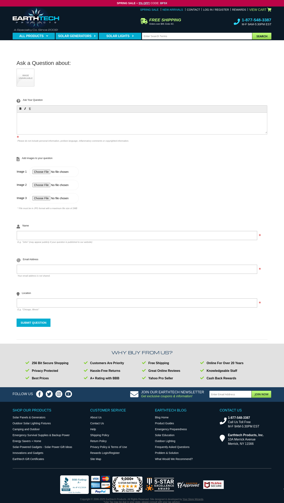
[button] (20, 108)
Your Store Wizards (193, 499)
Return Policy (98, 441)
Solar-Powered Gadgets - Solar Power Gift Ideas (42, 447)
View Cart (260, 9)
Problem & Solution (167, 452)
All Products (31, 36)
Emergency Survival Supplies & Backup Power (41, 435)
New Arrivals (173, 9)
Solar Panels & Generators (29, 417)
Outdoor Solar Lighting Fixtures (32, 423)
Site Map (95, 459)
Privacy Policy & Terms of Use (108, 447)
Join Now (261, 394)
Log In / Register (216, 9)
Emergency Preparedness (171, 429)
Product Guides (164, 423)
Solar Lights (117, 36)
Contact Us (97, 423)
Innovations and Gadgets (28, 452)
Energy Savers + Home (27, 441)
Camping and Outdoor (26, 429)
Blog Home (162, 417)
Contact (193, 9)
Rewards (239, 9)
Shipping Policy (99, 435)
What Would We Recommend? (174, 459)
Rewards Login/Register (105, 452)
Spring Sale (149, 9)
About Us (96, 417)
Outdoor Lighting (165, 441)
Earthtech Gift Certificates (28, 459)
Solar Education (165, 435)
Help (93, 429)
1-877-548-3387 (256, 20)
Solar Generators (74, 36)
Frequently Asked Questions (172, 447)
